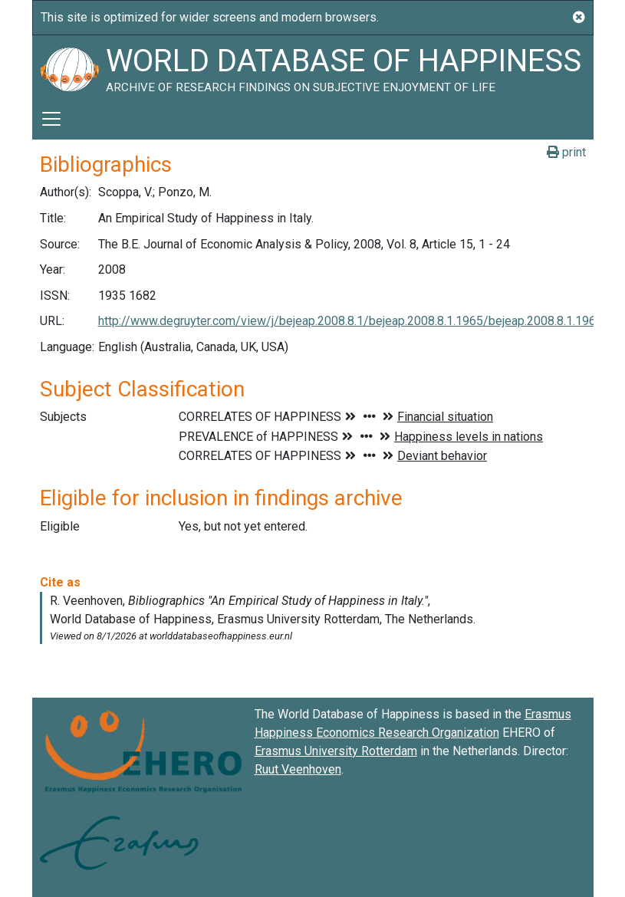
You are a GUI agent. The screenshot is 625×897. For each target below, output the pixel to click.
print (566, 152)
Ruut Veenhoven (298, 769)
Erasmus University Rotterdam (336, 751)
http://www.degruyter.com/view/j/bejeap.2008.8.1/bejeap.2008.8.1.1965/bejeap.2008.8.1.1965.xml (361, 321)
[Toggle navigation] (51, 118)
